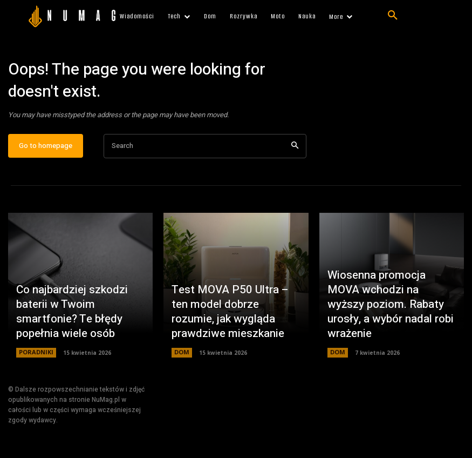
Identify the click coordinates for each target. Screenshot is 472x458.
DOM (181, 357)
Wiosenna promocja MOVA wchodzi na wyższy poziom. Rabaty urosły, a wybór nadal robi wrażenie (390, 320)
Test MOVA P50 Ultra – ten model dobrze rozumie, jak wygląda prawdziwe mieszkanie (229, 320)
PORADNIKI (35, 357)
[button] (393, 16)
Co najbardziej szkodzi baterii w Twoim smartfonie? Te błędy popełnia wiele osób (80, 327)
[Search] (294, 151)
